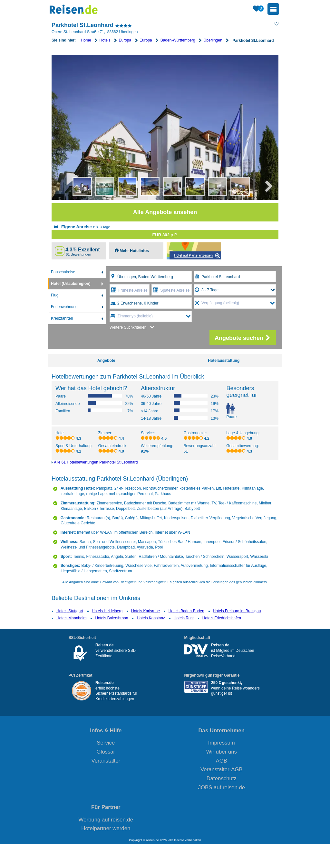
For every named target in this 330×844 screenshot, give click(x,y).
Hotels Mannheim (71, 618)
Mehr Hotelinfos (134, 251)
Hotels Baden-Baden (186, 611)
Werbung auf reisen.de (106, 820)
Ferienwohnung (64, 307)
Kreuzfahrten (62, 318)
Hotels (105, 40)
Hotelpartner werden (105, 828)
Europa (125, 40)
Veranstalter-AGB (221, 769)
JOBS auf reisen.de (221, 787)
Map (194, 250)
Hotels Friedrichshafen (221, 618)
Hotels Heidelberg (107, 611)
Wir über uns (221, 752)
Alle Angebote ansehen (165, 212)
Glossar (105, 752)
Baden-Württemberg (177, 40)
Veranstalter (106, 761)
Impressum (221, 743)
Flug (54, 295)
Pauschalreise (63, 272)
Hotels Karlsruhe (145, 611)
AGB (221, 761)
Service (106, 743)
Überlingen (213, 40)
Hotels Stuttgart (69, 611)
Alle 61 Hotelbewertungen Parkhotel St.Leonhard (96, 462)
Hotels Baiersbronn (111, 618)
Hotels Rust (184, 618)
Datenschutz (222, 778)
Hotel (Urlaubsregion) (71, 283)
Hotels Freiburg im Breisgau (237, 611)
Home (86, 40)
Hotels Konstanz (151, 618)
